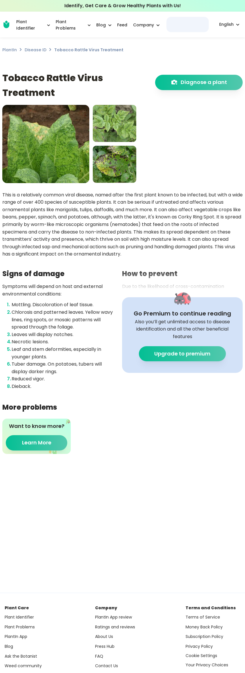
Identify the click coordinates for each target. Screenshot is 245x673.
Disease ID (35, 50)
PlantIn (9, 50)
